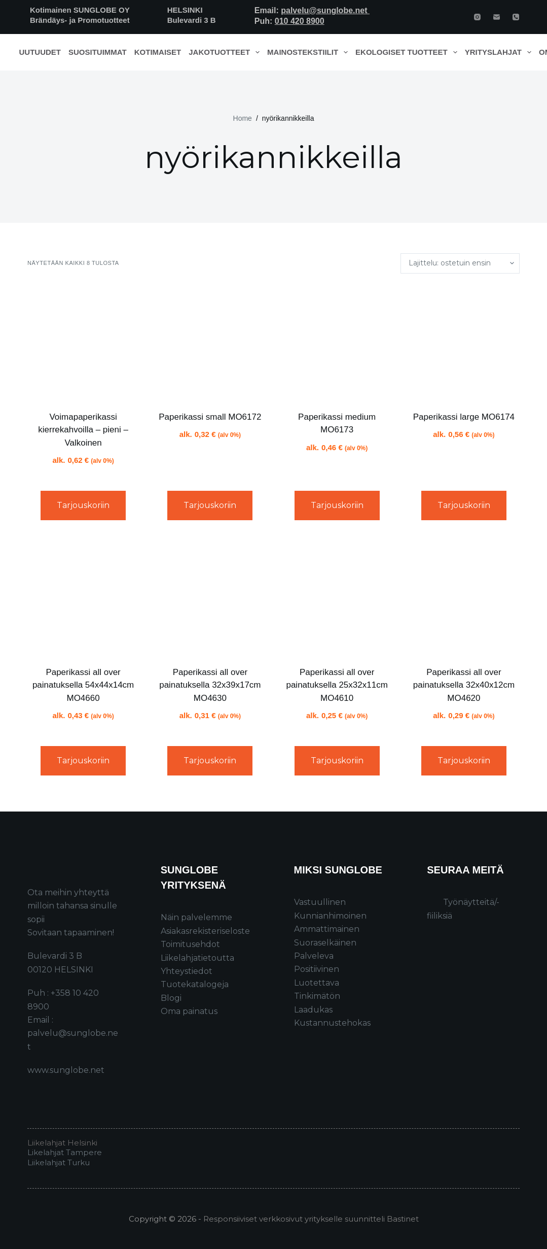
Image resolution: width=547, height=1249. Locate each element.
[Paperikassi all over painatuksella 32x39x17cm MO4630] (210, 597)
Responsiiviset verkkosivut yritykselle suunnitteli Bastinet (311, 1219)
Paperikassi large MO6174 (464, 417)
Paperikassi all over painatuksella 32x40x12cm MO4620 (464, 685)
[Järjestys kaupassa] (460, 263)
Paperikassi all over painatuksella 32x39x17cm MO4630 (210, 685)
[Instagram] (477, 17)
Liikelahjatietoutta (197, 958)
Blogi (171, 998)
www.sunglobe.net (65, 1070)
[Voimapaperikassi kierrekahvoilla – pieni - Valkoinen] (83, 342)
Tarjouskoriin (83, 505)
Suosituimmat (97, 52)
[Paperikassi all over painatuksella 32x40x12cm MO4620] (464, 597)
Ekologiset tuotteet (408, 52)
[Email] (496, 17)
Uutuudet (40, 52)
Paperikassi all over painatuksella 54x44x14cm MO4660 (83, 685)
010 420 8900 (299, 21)
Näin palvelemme (196, 917)
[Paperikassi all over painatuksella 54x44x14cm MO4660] (83, 597)
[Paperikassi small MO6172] (210, 342)
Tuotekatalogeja (195, 984)
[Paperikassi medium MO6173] (337, 342)
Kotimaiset (157, 52)
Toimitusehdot (190, 944)
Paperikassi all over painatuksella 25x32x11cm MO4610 (336, 685)
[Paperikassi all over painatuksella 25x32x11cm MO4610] (337, 597)
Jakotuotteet (226, 52)
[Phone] (516, 17)
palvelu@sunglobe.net (325, 10)
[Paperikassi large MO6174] (464, 342)
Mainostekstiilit (309, 52)
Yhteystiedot (186, 971)
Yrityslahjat (500, 52)
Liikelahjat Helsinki (62, 1142)
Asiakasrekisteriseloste (205, 931)
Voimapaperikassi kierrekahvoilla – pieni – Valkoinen (83, 430)
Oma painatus (189, 1011)
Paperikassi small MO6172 (210, 417)
